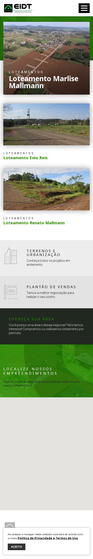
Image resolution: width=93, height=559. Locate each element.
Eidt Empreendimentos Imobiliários (9, 527)
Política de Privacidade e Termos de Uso (48, 538)
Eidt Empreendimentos (17, 8)
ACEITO (16, 546)
